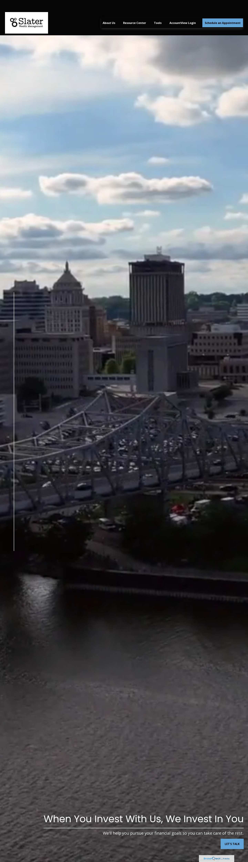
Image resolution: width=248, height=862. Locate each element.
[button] (109, 12)
